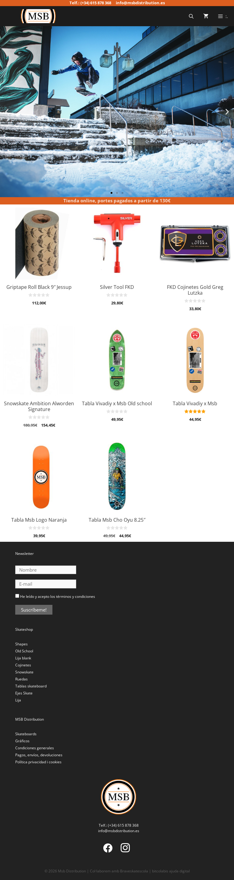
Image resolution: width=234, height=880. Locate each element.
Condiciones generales (34, 747)
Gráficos (22, 740)
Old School (24, 651)
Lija (18, 700)
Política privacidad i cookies (38, 762)
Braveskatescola (134, 871)
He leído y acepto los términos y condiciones (57, 596)
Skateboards (26, 733)
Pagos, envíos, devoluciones (38, 755)
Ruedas (21, 679)
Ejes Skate (24, 693)
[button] (7, 111)
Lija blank (23, 658)
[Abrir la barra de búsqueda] (190, 16)
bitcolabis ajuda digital (171, 871)
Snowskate (24, 672)
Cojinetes (23, 665)
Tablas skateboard (31, 686)
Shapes (21, 644)
